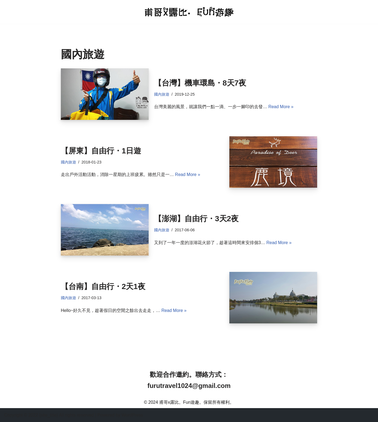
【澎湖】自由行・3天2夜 (196, 218)
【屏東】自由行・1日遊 (101, 151)
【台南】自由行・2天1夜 (103, 286)
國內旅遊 (161, 94)
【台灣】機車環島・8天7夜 (200, 83)
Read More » (280, 106)
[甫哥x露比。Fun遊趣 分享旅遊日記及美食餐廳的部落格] (189, 11)
